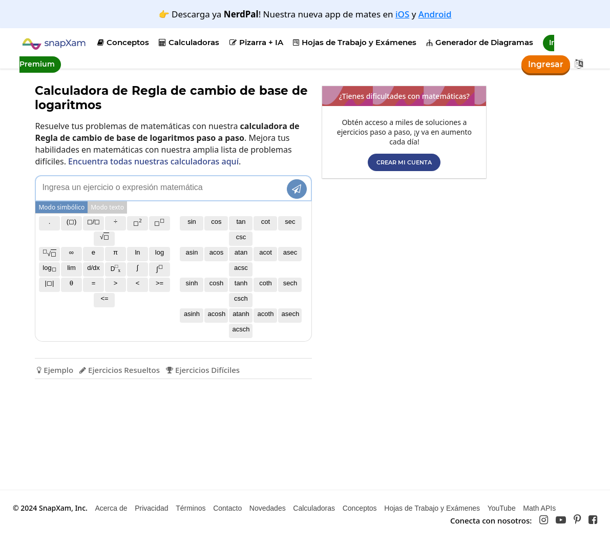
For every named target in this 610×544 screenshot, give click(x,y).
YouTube (502, 508)
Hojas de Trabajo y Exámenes (354, 42)
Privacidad (151, 508)
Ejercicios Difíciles (203, 370)
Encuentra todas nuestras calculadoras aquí (153, 161)
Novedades (267, 508)
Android (435, 14)
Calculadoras (189, 42)
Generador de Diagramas (479, 42)
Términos (190, 508)
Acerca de (111, 508)
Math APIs (539, 508)
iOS (402, 14)
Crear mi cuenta (404, 162)
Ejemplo (55, 370)
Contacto (227, 508)
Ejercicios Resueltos (119, 370)
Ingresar (545, 64)
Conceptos (123, 42)
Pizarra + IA (256, 42)
